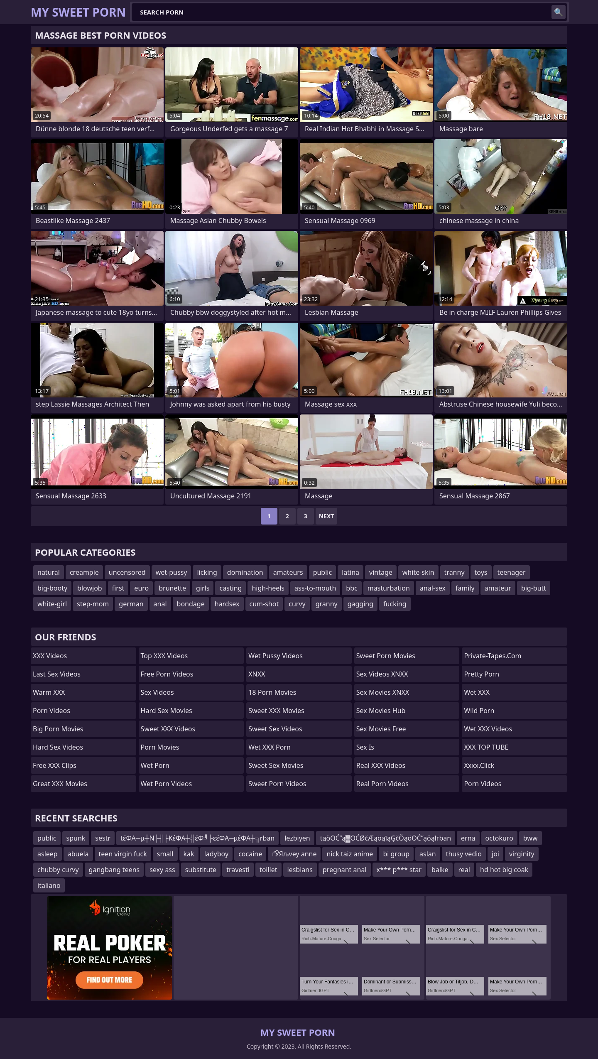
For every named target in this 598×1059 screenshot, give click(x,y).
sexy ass (162, 869)
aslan (427, 853)
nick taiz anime (349, 853)
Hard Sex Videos (58, 747)
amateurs (288, 572)
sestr (102, 838)
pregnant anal (345, 869)
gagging (360, 603)
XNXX (256, 674)
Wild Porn (479, 710)
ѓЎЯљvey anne (294, 853)
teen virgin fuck (123, 853)
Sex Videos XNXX (382, 674)
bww (530, 838)
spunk (76, 838)
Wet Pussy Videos (275, 655)
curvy (297, 603)
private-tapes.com (492, 655)
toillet (268, 869)
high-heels (268, 588)
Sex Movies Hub (381, 710)
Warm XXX (49, 692)
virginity (521, 853)
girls (202, 588)
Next (326, 516)
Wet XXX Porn (269, 747)
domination (245, 572)
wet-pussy (171, 572)
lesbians (300, 869)
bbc (351, 588)
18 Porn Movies (272, 692)
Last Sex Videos (57, 674)
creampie (84, 572)
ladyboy (216, 853)
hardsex (227, 603)
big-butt (533, 588)
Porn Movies (160, 747)
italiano (49, 885)
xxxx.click (479, 765)
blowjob (89, 588)
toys (481, 572)
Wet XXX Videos (488, 728)
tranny (454, 572)
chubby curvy (58, 869)
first (118, 588)
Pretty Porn (481, 674)
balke (439, 869)
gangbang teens (114, 869)
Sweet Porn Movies (385, 655)
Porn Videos (51, 710)
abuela (78, 853)
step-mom (93, 603)
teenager (512, 572)
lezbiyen (297, 838)
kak (189, 853)
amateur (498, 588)
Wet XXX (477, 692)
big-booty (52, 588)
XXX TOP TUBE (486, 747)
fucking (394, 603)
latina (350, 572)
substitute (200, 869)
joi (495, 853)
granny (327, 603)
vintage (380, 572)
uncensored (127, 572)
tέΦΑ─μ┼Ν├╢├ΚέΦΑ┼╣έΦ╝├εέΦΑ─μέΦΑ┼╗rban (197, 838)
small (165, 853)
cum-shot (264, 603)
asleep (47, 853)
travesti (238, 869)
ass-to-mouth (315, 588)
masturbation (389, 588)
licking (207, 572)
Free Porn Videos (167, 674)
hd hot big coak (504, 869)
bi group (396, 853)
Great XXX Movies (60, 783)
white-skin (418, 572)
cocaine (250, 853)
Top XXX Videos (164, 655)
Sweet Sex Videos (275, 728)
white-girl (52, 603)
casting (230, 588)
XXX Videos (50, 655)
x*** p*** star (399, 869)
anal (160, 603)
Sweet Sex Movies (275, 765)
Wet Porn (155, 765)
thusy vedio (464, 853)
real (464, 869)
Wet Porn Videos (166, 783)
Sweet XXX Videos (168, 728)
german (131, 603)
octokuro (499, 838)
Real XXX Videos (380, 765)
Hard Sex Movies (166, 710)
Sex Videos (157, 692)
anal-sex (433, 588)
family (465, 588)
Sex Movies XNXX (382, 692)
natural (48, 572)
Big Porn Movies (58, 728)
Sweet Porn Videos (277, 783)
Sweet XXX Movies (276, 710)
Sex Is (365, 747)
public (322, 572)
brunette (172, 588)
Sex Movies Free (381, 728)
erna (468, 838)
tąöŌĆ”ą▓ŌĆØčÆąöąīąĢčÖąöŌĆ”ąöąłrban (385, 838)
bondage (191, 603)
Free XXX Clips (54, 765)
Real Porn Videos (382, 783)
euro (141, 588)
